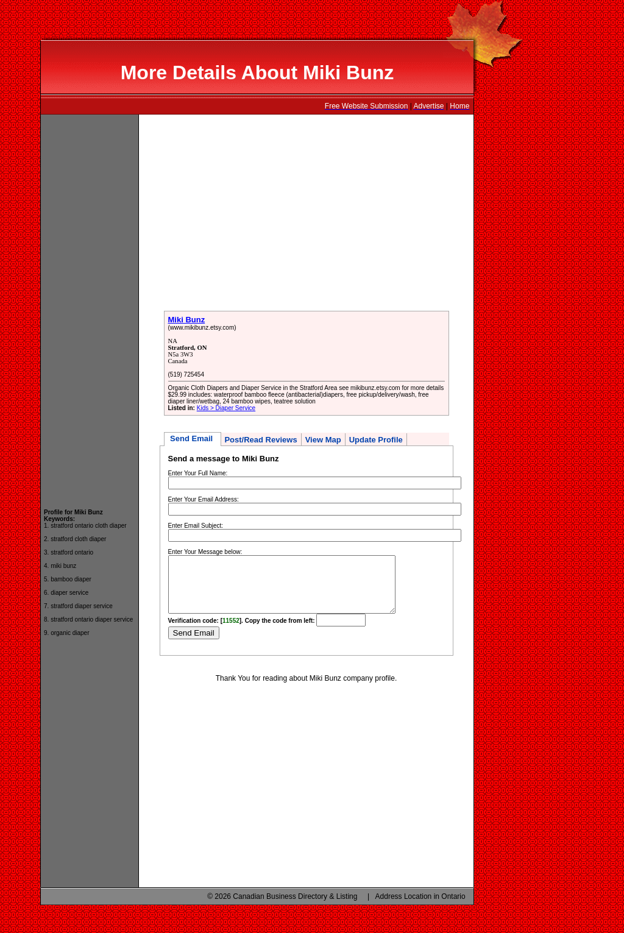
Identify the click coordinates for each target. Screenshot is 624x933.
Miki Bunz (186, 319)
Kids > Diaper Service (226, 408)
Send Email (193, 438)
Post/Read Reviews (260, 439)
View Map (323, 439)
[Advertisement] (89, 306)
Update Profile (376, 439)
